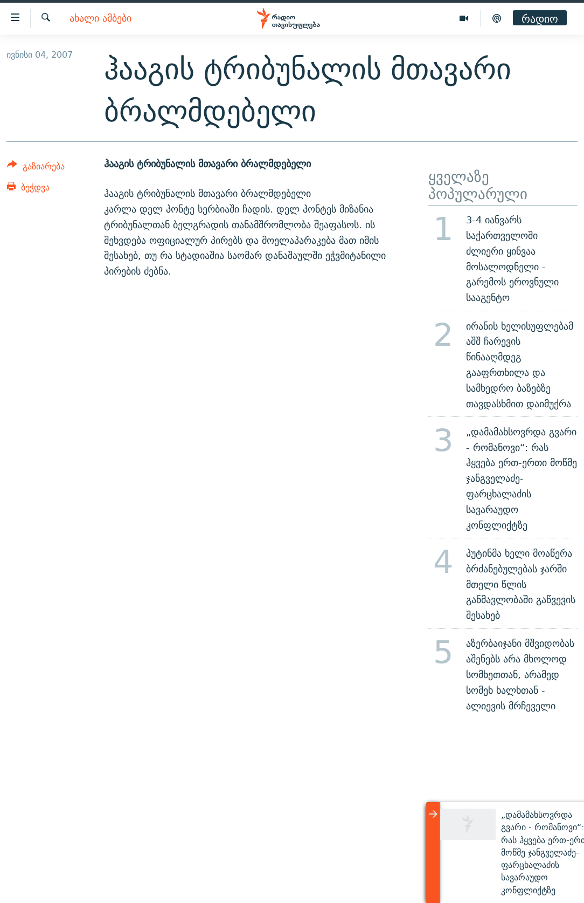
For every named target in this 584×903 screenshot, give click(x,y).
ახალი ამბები (100, 18)
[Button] (36, 168)
